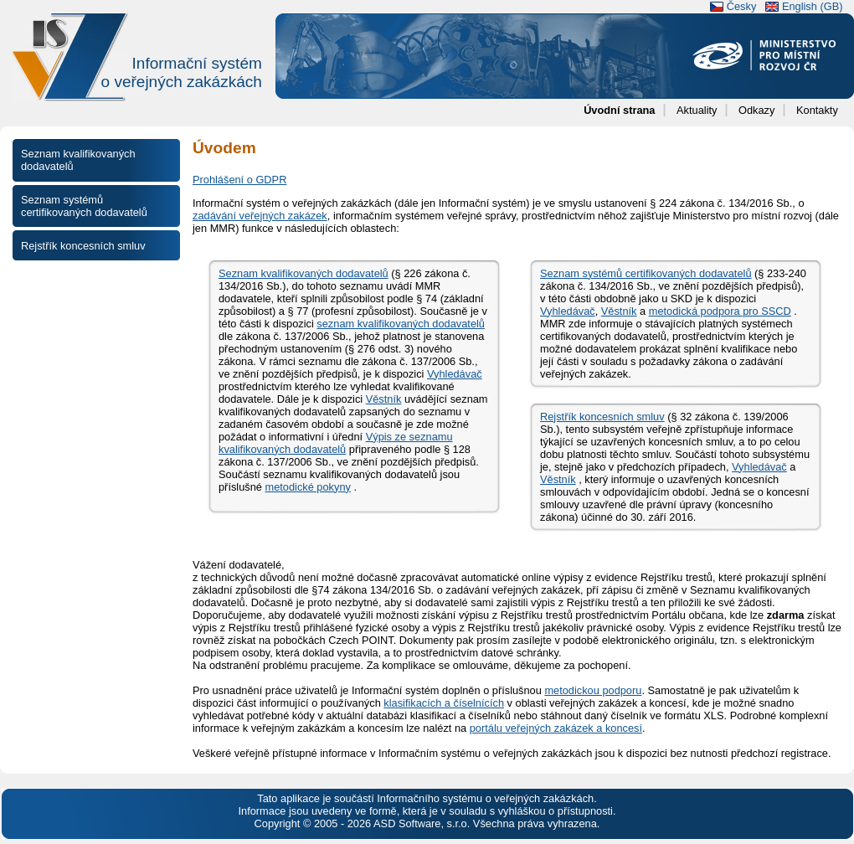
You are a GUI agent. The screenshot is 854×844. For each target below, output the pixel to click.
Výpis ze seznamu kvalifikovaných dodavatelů (336, 442)
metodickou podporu (592, 690)
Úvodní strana (619, 110)
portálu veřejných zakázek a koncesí (556, 728)
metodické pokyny (307, 487)
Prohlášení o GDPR (239, 179)
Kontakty (817, 110)
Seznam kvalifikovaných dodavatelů (303, 273)
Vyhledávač (454, 374)
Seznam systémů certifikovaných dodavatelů (646, 273)
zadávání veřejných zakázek (260, 215)
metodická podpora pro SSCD (720, 311)
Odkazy (756, 110)
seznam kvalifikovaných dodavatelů (400, 323)
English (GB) (812, 6)
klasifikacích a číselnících (443, 703)
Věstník (384, 399)
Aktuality (697, 110)
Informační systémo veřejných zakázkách (181, 72)
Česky (742, 6)
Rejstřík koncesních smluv (602, 416)
